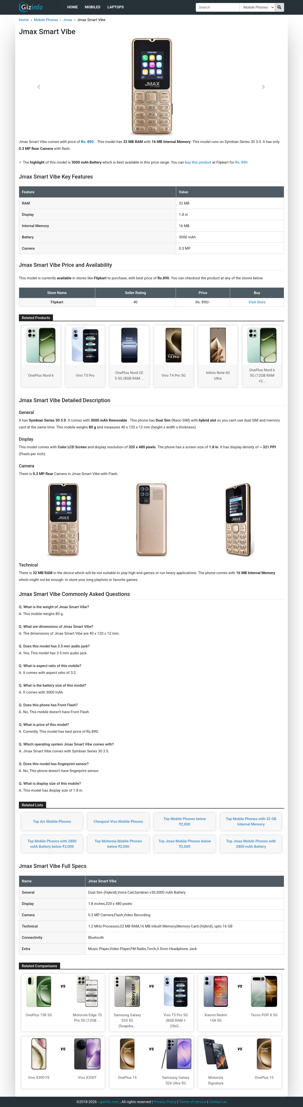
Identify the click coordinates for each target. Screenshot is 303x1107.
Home (72, 7)
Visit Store (257, 302)
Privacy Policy (165, 1102)
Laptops (115, 7)
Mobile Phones (46, 20)
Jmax (67, 20)
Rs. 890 (241, 162)
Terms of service (192, 1102)
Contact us (218, 1102)
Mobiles (92, 7)
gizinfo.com (109, 1102)
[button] (39, 87)
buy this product (198, 162)
